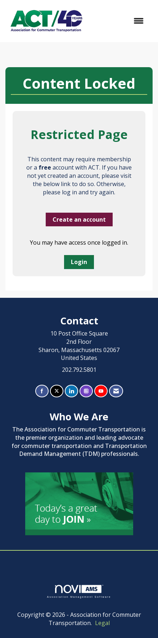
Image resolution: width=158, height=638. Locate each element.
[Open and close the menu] (119, 21)
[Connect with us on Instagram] (86, 391)
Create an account (79, 219)
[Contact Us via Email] (116, 391)
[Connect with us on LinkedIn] (71, 391)
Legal (102, 623)
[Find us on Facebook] (42, 391)
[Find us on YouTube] (101, 391)
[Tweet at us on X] (56, 391)
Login (79, 262)
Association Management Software (79, 591)
